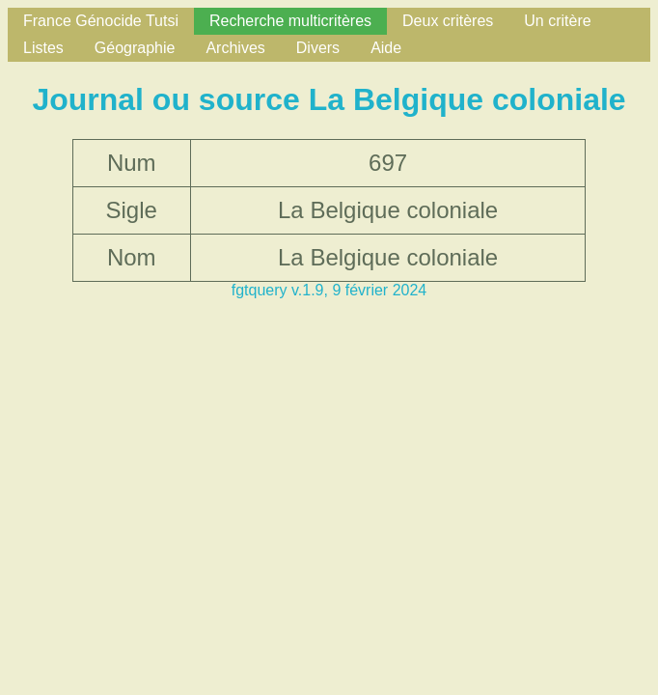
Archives (235, 48)
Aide (385, 48)
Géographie (135, 48)
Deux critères (447, 21)
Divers (318, 48)
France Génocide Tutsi (100, 21)
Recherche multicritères (290, 21)
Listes (43, 48)
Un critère (557, 21)
